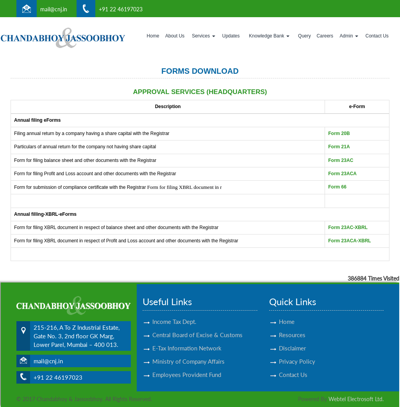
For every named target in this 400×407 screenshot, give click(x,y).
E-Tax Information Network (186, 341)
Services (203, 36)
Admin (349, 36)
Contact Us (377, 36)
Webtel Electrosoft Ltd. (356, 399)
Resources (292, 327)
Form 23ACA (342, 173)
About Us (174, 36)
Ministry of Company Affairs (188, 354)
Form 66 (337, 187)
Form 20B (339, 133)
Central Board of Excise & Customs (197, 327)
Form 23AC (340, 160)
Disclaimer (292, 341)
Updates (231, 36)
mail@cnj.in (53, 9)
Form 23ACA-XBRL (349, 240)
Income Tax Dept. (174, 314)
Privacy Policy (297, 354)
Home (153, 36)
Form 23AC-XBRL (348, 227)
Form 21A (339, 146)
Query (304, 36)
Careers (324, 36)
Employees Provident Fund (186, 367)
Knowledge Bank (269, 36)
